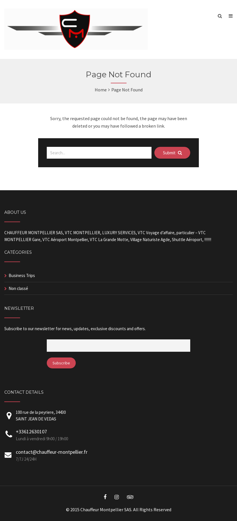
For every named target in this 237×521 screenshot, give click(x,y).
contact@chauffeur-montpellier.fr (52, 452)
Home (101, 90)
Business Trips (22, 275)
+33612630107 (31, 431)
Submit (172, 152)
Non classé (18, 288)
